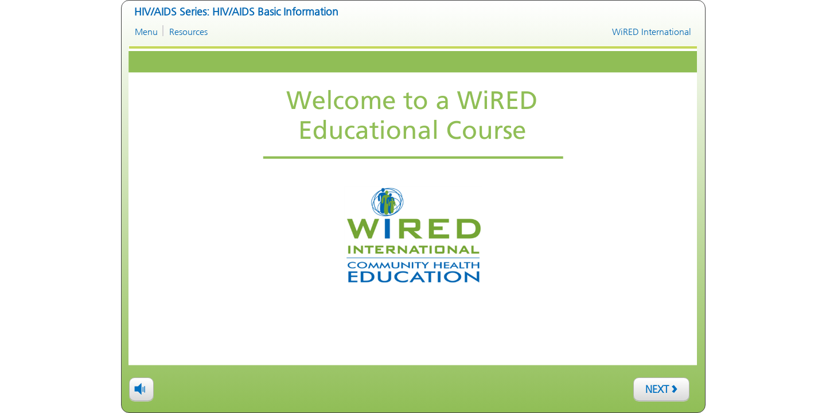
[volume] (141, 388)
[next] (661, 389)
